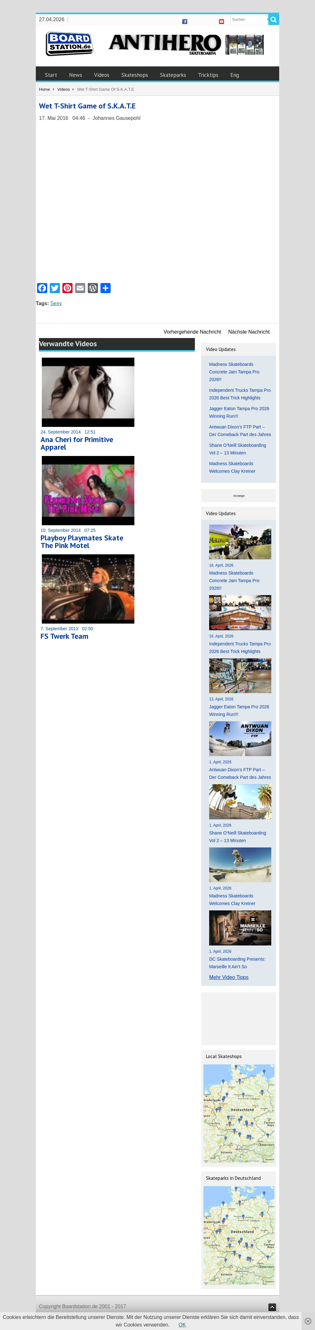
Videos (101, 74)
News (75, 74)
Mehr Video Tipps (228, 977)
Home (44, 89)
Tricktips (208, 74)
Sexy (55, 303)
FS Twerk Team (64, 636)
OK (182, 1324)
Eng (234, 74)
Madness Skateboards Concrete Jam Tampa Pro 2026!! (234, 372)
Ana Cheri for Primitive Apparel (77, 443)
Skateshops (134, 74)
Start (51, 74)
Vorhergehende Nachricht (192, 332)
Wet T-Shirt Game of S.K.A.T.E (87, 106)
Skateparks (173, 74)
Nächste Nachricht (249, 332)
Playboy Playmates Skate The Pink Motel (82, 541)
